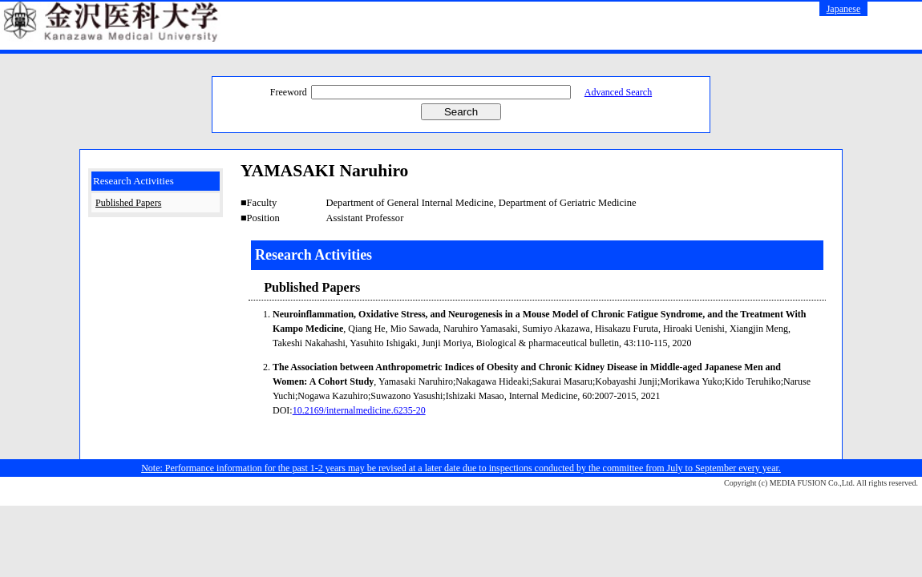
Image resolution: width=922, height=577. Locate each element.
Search (461, 112)
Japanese (844, 8)
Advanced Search (618, 92)
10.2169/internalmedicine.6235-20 (359, 410)
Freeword (288, 92)
